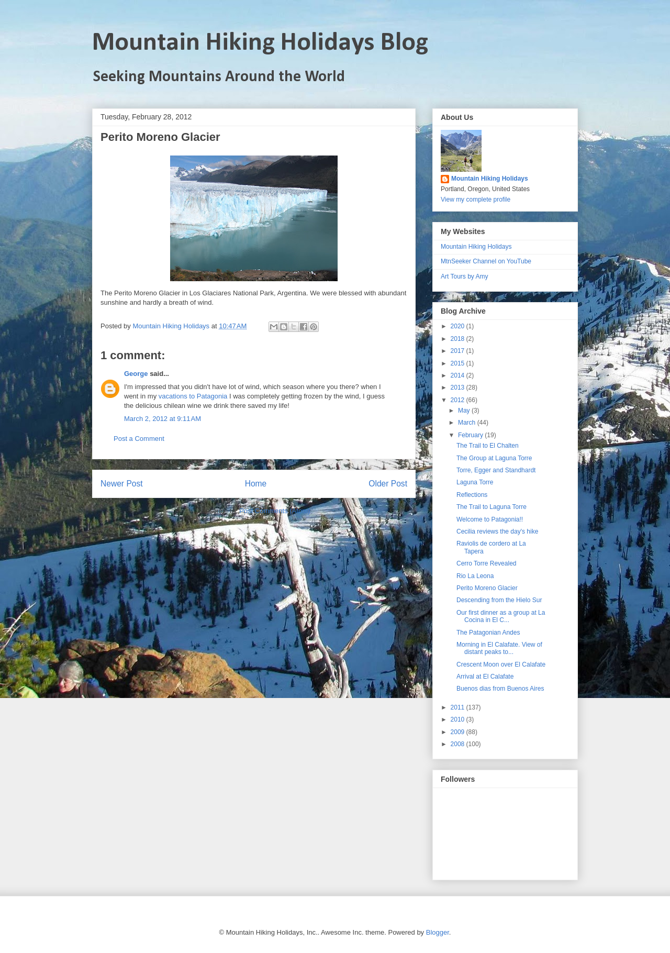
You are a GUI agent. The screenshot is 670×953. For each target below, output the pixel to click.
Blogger (437, 932)
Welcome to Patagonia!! (489, 519)
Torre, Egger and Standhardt (495, 470)
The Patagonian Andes (488, 632)
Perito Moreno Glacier (487, 588)
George (136, 374)
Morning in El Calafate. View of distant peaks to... (499, 648)
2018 (458, 338)
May (465, 410)
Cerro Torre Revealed (486, 563)
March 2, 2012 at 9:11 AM (162, 419)
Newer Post (121, 483)
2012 (458, 400)
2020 (458, 326)
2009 (458, 732)
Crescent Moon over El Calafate (500, 664)
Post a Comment (139, 438)
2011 (458, 707)
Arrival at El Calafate (484, 676)
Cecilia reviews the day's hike (497, 531)
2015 (458, 363)
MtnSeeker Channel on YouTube (486, 261)
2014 (458, 375)
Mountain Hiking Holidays (489, 178)
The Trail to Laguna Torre (491, 507)
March (467, 422)
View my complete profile (475, 199)
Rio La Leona (475, 576)
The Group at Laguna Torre (494, 458)
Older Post (387, 483)
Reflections (471, 494)
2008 (458, 744)
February (471, 435)
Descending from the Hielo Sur (499, 600)
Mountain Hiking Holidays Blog (260, 43)
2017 (458, 350)
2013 (458, 387)
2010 (458, 719)
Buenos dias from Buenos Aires (500, 688)
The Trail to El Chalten (487, 445)
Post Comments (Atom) (274, 511)
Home (256, 483)
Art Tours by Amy (464, 276)
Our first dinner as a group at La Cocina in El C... (500, 616)
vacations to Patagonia (193, 396)
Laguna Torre (475, 482)
